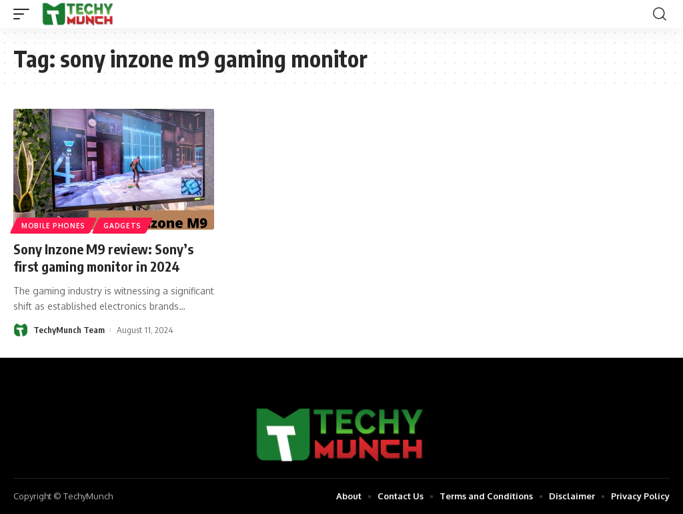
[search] (660, 14)
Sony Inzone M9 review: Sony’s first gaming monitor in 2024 (103, 257)
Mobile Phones (53, 226)
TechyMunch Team (69, 329)
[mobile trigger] (24, 14)
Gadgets (122, 226)
